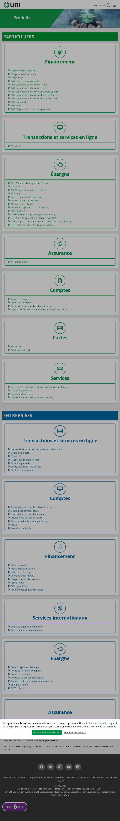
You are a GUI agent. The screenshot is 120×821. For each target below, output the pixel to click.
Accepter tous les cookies (47, 732)
